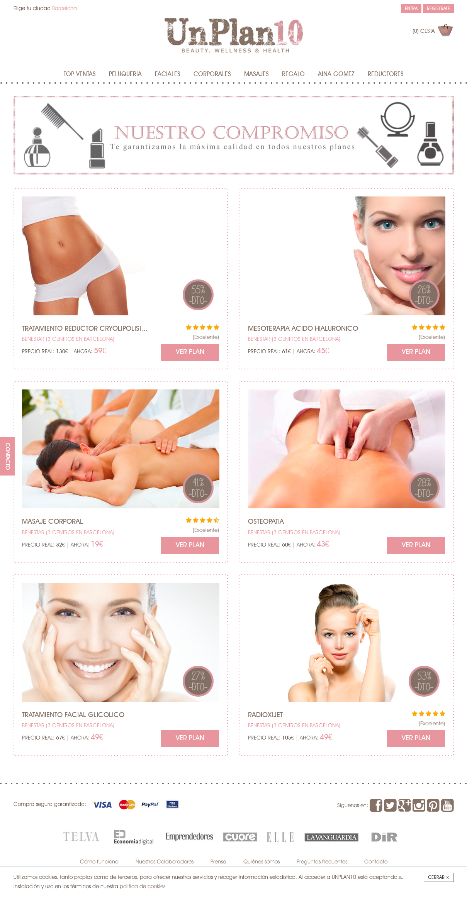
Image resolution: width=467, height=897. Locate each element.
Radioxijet (265, 715)
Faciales (167, 74)
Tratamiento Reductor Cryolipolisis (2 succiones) (86, 328)
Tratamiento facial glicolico (73, 715)
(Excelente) (206, 337)
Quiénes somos (261, 861)
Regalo (293, 74)
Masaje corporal (52, 521)
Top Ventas (80, 74)
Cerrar (439, 877)
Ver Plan (190, 352)
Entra (411, 8)
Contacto (375, 861)
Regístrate (438, 8)
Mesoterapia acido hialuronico (303, 328)
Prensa (218, 861)
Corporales (212, 74)
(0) (424, 31)
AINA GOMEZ (336, 74)
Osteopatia (266, 521)
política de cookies (142, 886)
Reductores (386, 74)
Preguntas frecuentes (322, 861)
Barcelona (64, 8)
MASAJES (256, 74)
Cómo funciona (99, 861)
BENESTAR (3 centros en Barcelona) (68, 339)
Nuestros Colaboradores (165, 861)
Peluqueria (125, 74)
